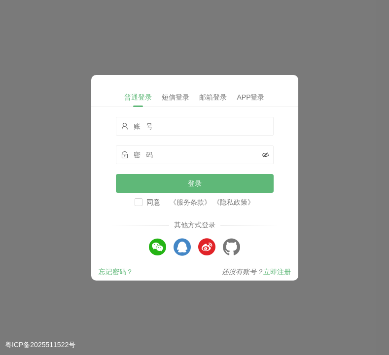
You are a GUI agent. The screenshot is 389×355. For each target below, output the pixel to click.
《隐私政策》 (233, 202)
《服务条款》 (190, 202)
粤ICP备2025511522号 (40, 345)
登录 (195, 183)
